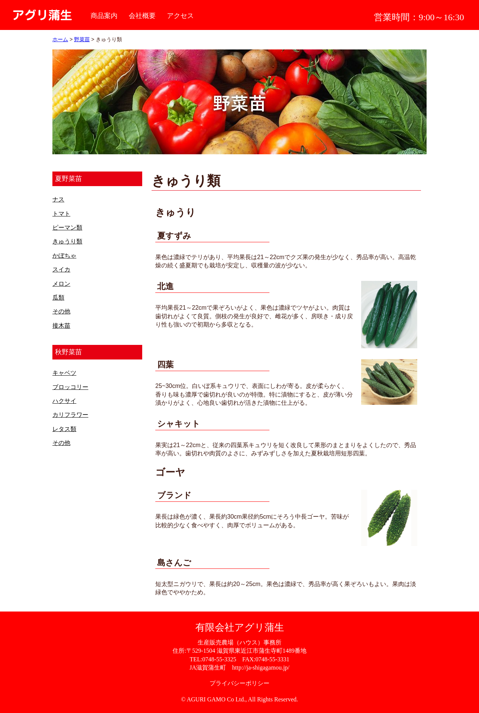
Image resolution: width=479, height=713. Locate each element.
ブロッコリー (70, 387)
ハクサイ (64, 401)
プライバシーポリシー (239, 683)
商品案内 (104, 15)
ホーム (60, 39)
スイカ (61, 269)
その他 (61, 311)
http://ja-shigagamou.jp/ (260, 667)
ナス (58, 199)
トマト (61, 213)
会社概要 (142, 15)
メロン (61, 283)
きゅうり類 (67, 241)
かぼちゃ (64, 255)
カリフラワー (70, 415)
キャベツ (64, 373)
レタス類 (64, 429)
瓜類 (58, 297)
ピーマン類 (67, 227)
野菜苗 (82, 39)
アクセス (180, 15)
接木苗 (61, 325)
